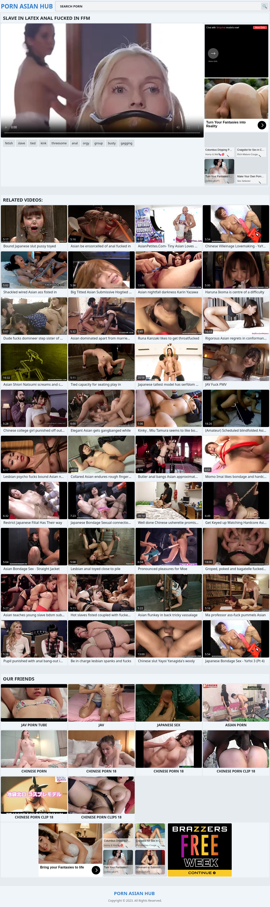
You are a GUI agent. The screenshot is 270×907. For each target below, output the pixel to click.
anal (75, 143)
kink (43, 143)
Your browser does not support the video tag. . (102, 80)
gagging (126, 143)
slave (21, 143)
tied (33, 143)
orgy (86, 143)
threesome (59, 143)
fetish (9, 143)
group (98, 143)
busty (112, 143)
